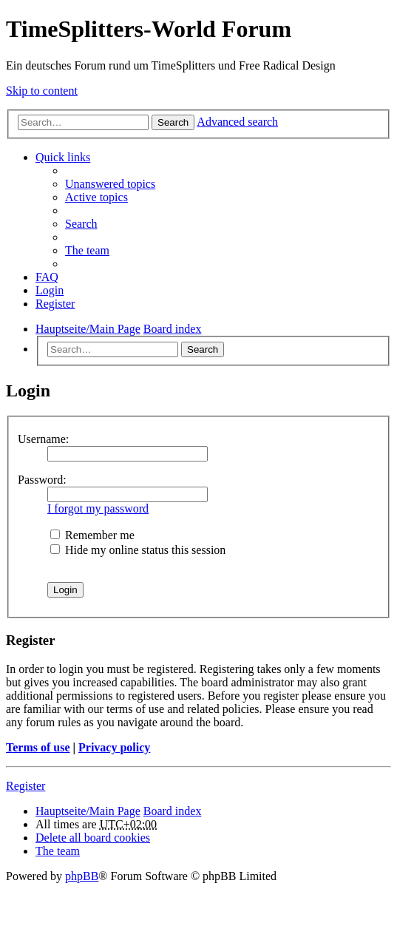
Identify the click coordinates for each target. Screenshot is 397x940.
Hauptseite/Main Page (87, 811)
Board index (172, 811)
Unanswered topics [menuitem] (110, 183)
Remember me (92, 535)
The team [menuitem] (87, 250)
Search (173, 122)
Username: (43, 439)
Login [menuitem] (49, 290)
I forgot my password (98, 508)
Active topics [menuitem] (96, 197)
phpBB (81, 876)
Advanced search (237, 121)
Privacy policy (114, 747)
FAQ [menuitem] (46, 277)
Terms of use (38, 747)
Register (25, 786)
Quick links (62, 157)
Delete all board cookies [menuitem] (92, 837)
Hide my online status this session (137, 550)
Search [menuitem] (81, 223)
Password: (42, 479)
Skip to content (42, 90)
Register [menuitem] (55, 303)
